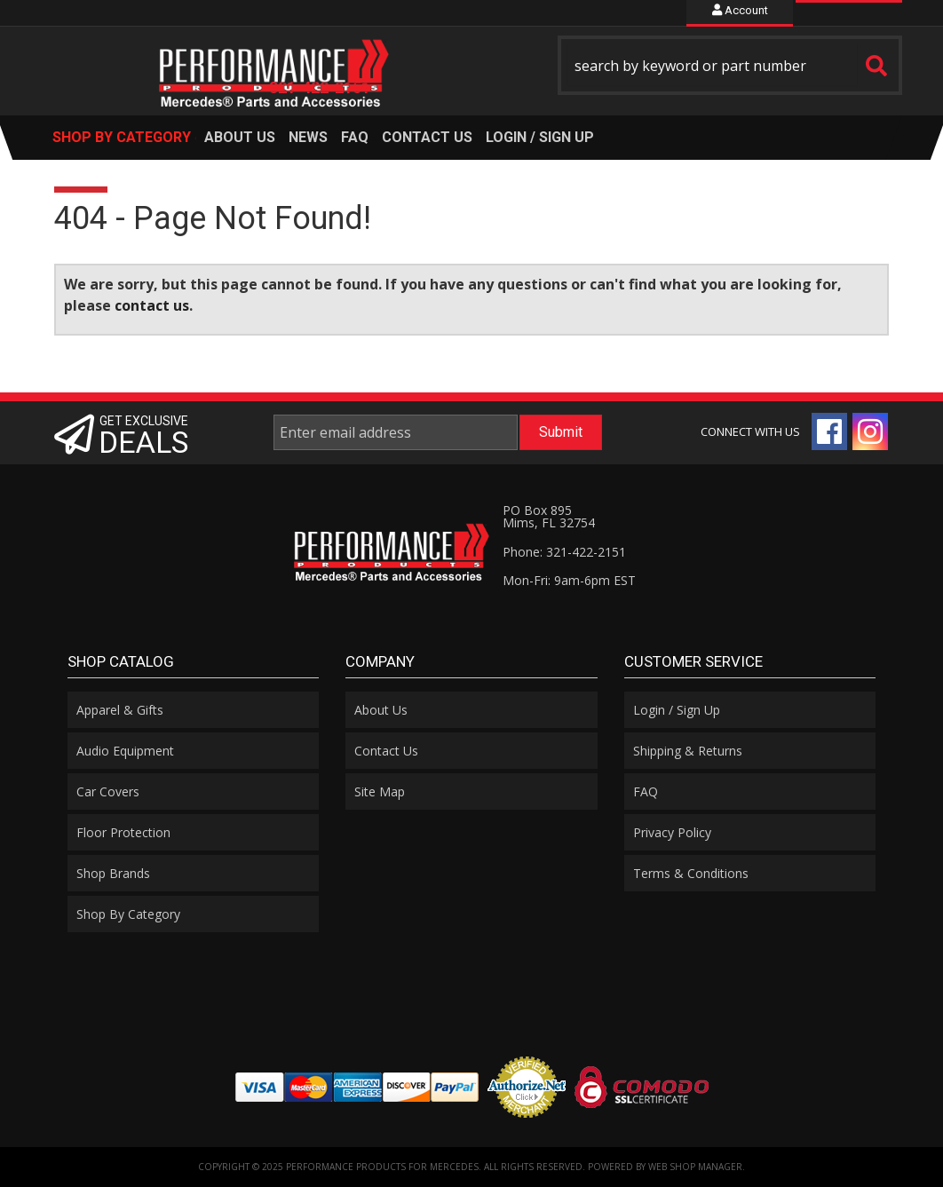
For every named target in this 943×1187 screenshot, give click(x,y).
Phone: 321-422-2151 (564, 551)
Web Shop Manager (695, 1166)
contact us (152, 305)
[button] (729, 65)
